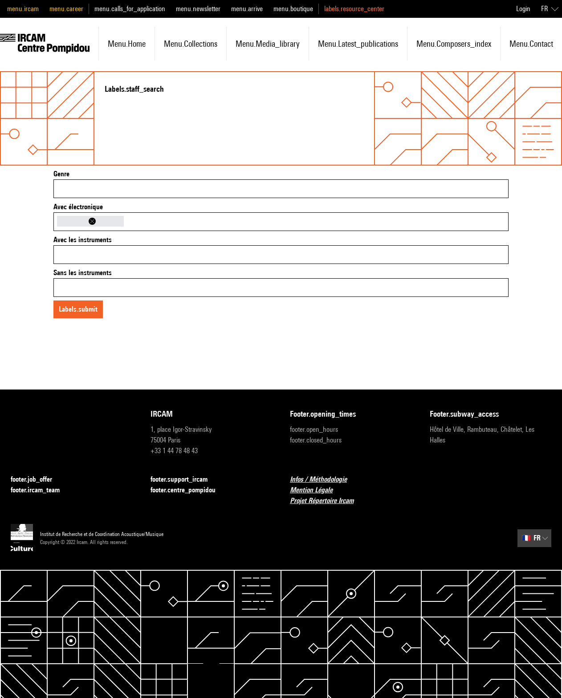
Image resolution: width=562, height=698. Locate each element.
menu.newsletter (198, 8)
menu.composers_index (453, 44)
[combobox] (281, 188)
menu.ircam (23, 8)
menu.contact (531, 44)
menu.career (66, 8)
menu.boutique (293, 8)
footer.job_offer (37, 479)
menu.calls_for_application (129, 8)
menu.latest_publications (358, 44)
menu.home (127, 44)
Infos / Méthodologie (324, 479)
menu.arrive (247, 8)
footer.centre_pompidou (188, 490)
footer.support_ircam (184, 479)
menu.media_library (268, 44)
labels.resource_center (354, 8)
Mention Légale (316, 490)
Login (523, 8)
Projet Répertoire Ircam (327, 501)
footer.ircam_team (40, 490)
